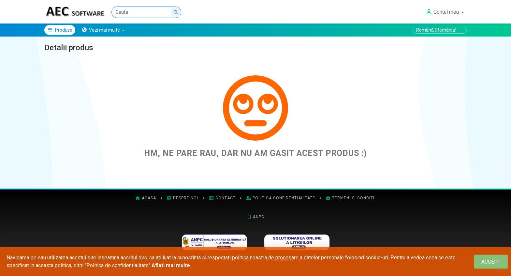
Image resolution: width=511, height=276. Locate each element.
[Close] (491, 262)
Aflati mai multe (171, 265)
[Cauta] (146, 12)
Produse (59, 30)
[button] (103, 30)
